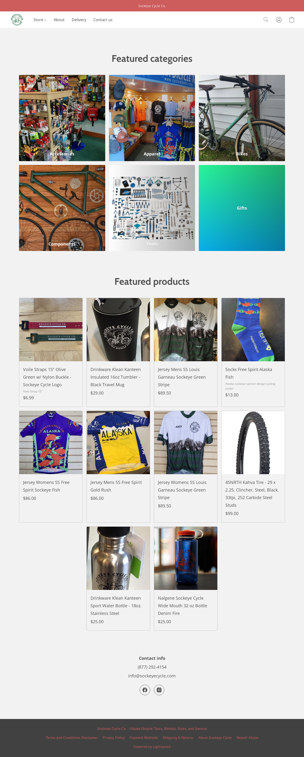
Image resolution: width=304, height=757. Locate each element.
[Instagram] (159, 690)
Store (39, 19)
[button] (17, 20)
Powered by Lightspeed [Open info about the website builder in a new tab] (152, 746)
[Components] (62, 208)
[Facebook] (145, 690)
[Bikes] (242, 118)
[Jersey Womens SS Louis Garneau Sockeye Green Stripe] (186, 467)
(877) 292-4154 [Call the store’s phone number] (152, 667)
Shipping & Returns (178, 738)
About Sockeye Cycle (215, 738)
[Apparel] (152, 118)
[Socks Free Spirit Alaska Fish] (253, 352)
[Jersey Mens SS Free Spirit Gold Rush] (118, 467)
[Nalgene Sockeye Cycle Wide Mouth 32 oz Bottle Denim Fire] (186, 578)
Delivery (79, 19)
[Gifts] (242, 208)
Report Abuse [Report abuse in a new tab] (247, 738)
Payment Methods (143, 738)
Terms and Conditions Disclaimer (72, 738)
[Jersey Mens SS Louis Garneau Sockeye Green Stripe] (186, 352)
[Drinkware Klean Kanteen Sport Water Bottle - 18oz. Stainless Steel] (118, 578)
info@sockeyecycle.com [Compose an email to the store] (152, 676)
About (59, 19)
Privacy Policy (114, 738)
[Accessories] (62, 118)
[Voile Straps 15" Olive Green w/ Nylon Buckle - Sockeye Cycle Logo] (51, 352)
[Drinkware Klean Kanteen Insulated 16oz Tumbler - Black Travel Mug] (118, 352)
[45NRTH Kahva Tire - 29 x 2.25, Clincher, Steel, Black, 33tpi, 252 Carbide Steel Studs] (253, 467)
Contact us (103, 19)
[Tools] (152, 208)
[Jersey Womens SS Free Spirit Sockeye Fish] (51, 467)
